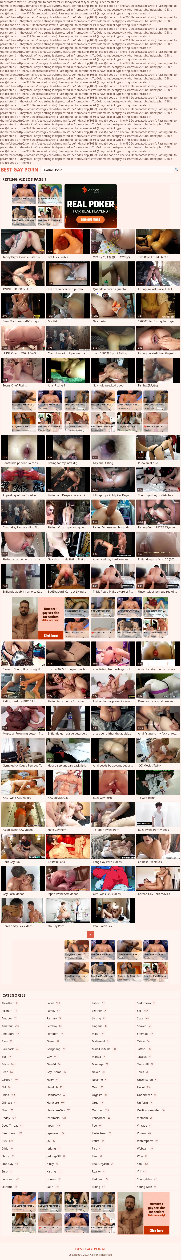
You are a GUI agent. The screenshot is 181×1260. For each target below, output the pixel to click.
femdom (55, 1033)
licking (99, 1018)
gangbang (56, 1049)
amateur (10, 1026)
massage (100, 1064)
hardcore (56, 1102)
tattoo (144, 1049)
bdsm (9, 1064)
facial (54, 1003)
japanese (56, 1133)
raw (97, 1156)
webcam (145, 1148)
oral (98, 1087)
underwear (147, 1095)
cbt (6, 1087)
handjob (56, 1087)
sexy (143, 1018)
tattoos (144, 1056)
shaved (144, 1026)
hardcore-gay (59, 1110)
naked (99, 1072)
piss (97, 1148)
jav (51, 1140)
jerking (54, 1148)
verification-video (151, 1110)
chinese (9, 1102)
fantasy (54, 1018)
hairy (53, 1079)
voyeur (144, 1133)
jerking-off (56, 1156)
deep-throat (13, 1125)
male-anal (101, 1041)
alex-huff (10, 1003)
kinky (53, 1163)
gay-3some (57, 1072)
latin (53, 1186)
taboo (143, 1041)
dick (8, 1140)
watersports (147, 1140)
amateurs (11, 1033)
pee (97, 1125)
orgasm (100, 1095)
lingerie (100, 1026)
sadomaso (146, 1003)
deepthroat (12, 1133)
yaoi (143, 1163)
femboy (55, 1026)
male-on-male (104, 1049)
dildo (8, 1148)
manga (99, 1056)
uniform (145, 1102)
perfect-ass (102, 1133)
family (54, 1010)
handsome (56, 1095)
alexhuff (10, 1010)
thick (143, 1072)
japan (54, 1125)
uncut (144, 1087)
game (53, 1041)
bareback (11, 1049)
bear (8, 1072)
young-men (147, 1186)
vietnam (145, 1118)
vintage (144, 1125)
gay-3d (54, 1064)
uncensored (147, 1079)
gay (53, 1056)
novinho (100, 1079)
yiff (142, 1171)
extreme (10, 1186)
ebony (8, 1156)
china (9, 1095)
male (98, 1033)
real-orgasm (103, 1163)
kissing (55, 1171)
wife (142, 1156)
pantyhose (101, 1118)
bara (7, 1041)
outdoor (101, 1110)
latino (99, 1003)
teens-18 (145, 1064)
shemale (145, 1033)
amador (9, 1018)
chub (8, 1110)
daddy (9, 1118)
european (10, 1179)
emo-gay (10, 1163)
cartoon (10, 1079)
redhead (100, 1179)
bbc (7, 1056)
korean (54, 1179)
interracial (57, 1118)
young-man (147, 1179)
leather (99, 1010)
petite (98, 1140)
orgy (98, 1102)
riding (99, 1186)
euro (7, 1171)
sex (143, 1010)
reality (99, 1171)
